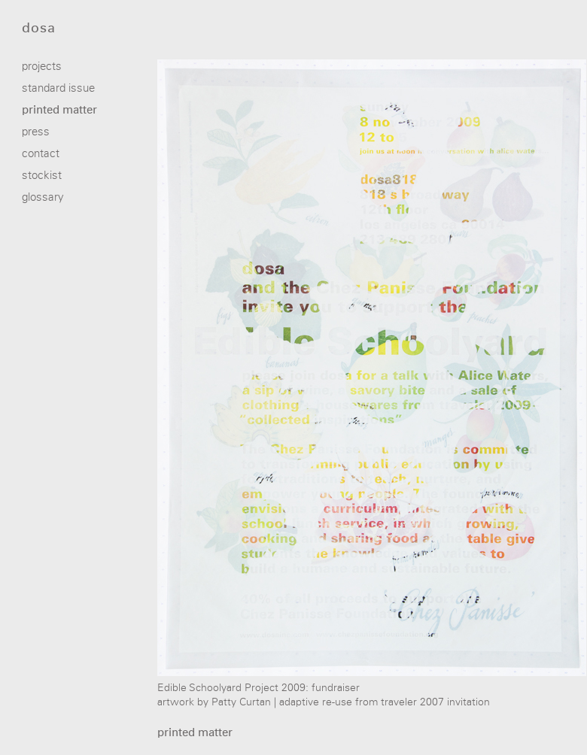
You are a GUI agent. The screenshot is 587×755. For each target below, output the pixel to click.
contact (40, 153)
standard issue (58, 88)
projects (42, 66)
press (36, 132)
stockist (42, 175)
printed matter (59, 110)
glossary (43, 197)
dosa (39, 28)
